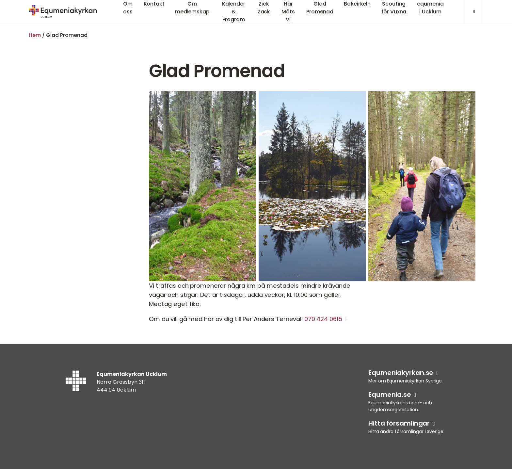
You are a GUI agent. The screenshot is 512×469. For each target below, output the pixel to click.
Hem (35, 35)
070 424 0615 (323, 319)
